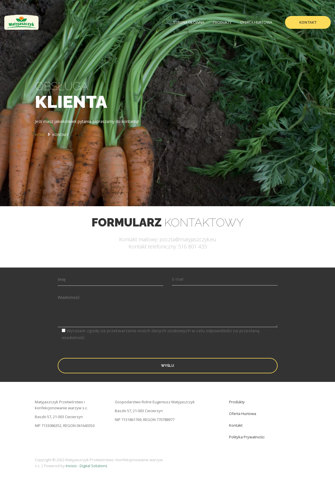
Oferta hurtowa (256, 22)
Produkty (222, 22)
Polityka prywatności (246, 437)
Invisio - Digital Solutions (86, 465)
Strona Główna (188, 22)
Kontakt (308, 23)
